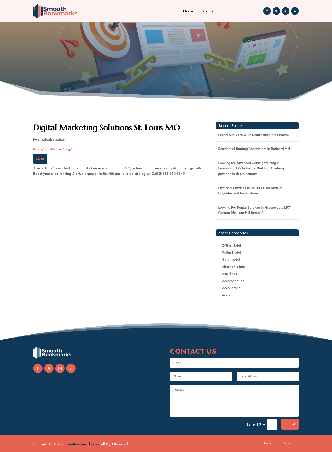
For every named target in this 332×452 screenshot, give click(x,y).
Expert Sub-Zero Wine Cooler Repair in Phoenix (253, 135)
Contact (210, 11)
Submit (290, 424)
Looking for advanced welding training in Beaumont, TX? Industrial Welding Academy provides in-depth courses (251, 168)
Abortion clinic (233, 266)
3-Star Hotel (231, 252)
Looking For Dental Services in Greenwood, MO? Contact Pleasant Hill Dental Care (254, 210)
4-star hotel (231, 259)
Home (188, 11)
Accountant (231, 287)
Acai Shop (230, 273)
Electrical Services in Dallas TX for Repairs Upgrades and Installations (250, 191)
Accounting (231, 295)
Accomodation (233, 280)
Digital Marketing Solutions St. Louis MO (106, 128)
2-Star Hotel (231, 245)
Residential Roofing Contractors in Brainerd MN (254, 149)
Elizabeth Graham (51, 140)
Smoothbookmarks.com (82, 444)
